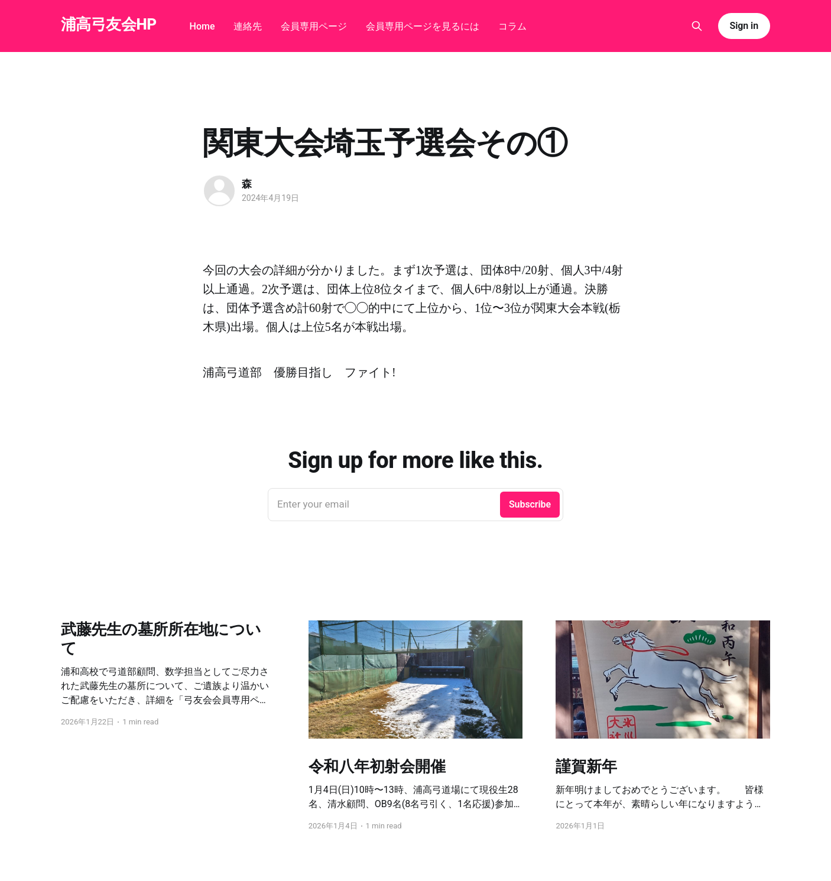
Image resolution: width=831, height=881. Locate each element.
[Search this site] (696, 26)
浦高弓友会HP (109, 24)
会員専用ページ (314, 26)
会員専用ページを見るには (422, 26)
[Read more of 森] (219, 190)
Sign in (744, 25)
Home (202, 26)
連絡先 (247, 26)
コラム (512, 26)
